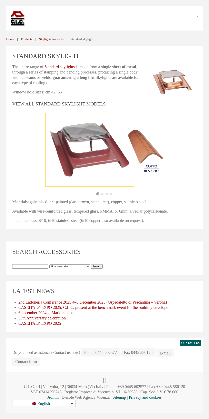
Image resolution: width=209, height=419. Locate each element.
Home (10, 39)
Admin (53, 397)
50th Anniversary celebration (42, 318)
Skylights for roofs (51, 39)
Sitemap (119, 397)
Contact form (26, 361)
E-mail (165, 353)
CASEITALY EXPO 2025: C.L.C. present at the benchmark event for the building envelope (93, 307)
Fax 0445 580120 (138, 352)
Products (26, 39)
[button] (44, 403)
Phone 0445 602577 (100, 352)
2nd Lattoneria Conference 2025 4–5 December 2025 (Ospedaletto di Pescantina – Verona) (92, 302)
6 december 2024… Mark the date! (47, 312)
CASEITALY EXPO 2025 (39, 323)
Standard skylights (59, 67)
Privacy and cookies (145, 397)
